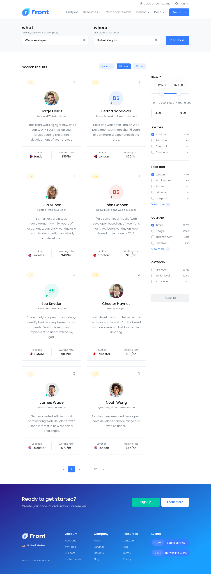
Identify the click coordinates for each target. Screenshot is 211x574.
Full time (161, 134)
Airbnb (160, 225)
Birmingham (163, 180)
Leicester (161, 192)
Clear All (170, 298)
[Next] (103, 469)
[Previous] (63, 469)
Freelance (162, 152)
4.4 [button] (95, 176)
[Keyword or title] (51, 40)
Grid (124, 66)
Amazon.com (164, 237)
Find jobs (72, 12)
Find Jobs (177, 40)
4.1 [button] (30, 275)
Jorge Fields (51, 111)
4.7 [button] (95, 82)
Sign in (181, 3)
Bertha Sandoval (116, 111)
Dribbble (161, 243)
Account (70, 540)
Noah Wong (116, 402)
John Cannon (116, 204)
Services (99, 547)
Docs (157, 12)
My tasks (70, 547)
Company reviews (118, 12)
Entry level (162, 281)
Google (160, 231)
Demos (141, 12)
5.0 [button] (95, 275)
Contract (161, 146)
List (139, 66)
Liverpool (161, 198)
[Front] (35, 12)
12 (95, 469)
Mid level (161, 269)
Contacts (128, 540)
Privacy (127, 559)
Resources (90, 12)
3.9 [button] (30, 176)
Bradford (161, 186)
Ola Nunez (52, 204)
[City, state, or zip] (123, 40)
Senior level (163, 275)
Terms (127, 553)
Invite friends (73, 559)
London (160, 174)
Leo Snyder (51, 303)
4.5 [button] (30, 82)
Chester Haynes (116, 303)
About (97, 540)
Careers (99, 553)
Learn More (175, 502)
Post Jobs (179, 12)
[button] (106, 66)
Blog (96, 559)
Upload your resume (155, 3)
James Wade (52, 402)
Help (125, 547)
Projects (70, 553)
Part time (161, 140)
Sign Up (145, 502)
